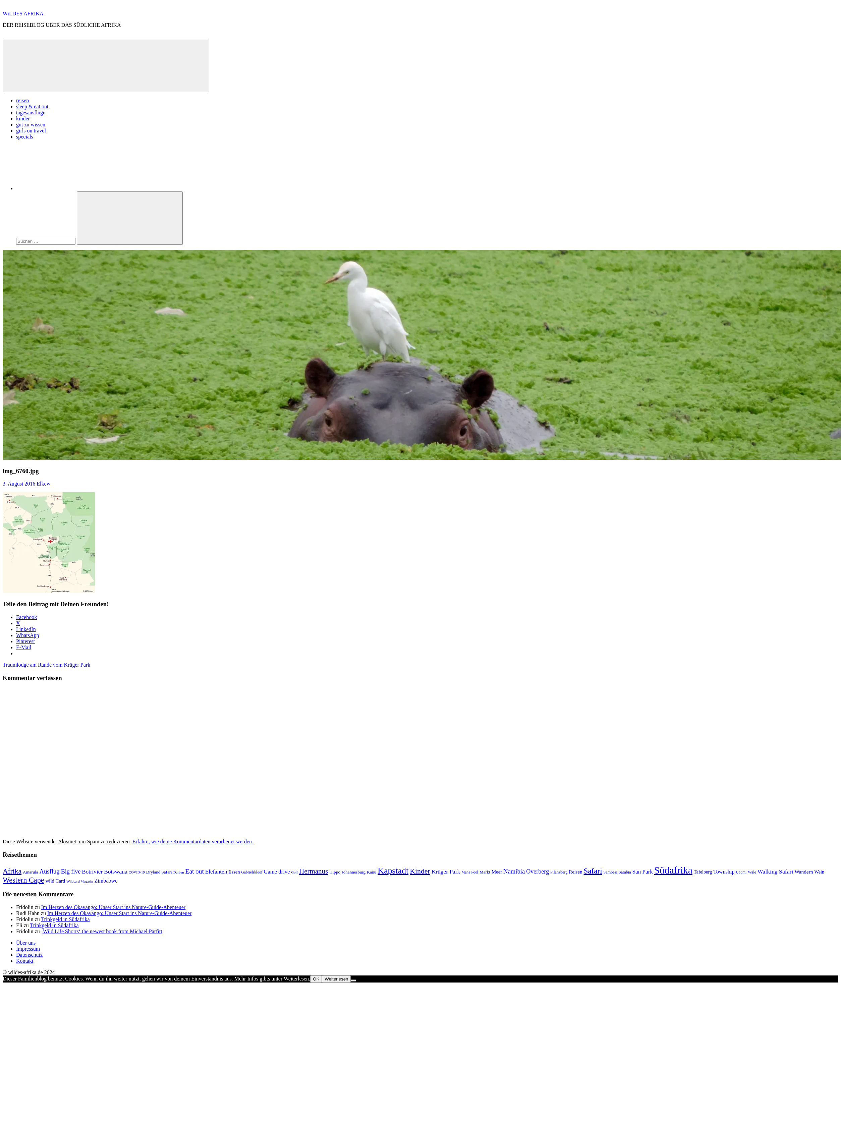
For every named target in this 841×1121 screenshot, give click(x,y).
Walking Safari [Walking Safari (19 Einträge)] (775, 871)
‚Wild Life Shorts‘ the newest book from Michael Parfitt (101, 931)
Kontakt (25, 961)
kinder (23, 118)
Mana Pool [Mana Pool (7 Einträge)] (469, 872)
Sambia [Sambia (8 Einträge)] (625, 872)
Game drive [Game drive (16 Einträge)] (277, 871)
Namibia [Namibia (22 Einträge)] (514, 871)
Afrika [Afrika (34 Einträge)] (12, 871)
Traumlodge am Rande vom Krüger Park (46, 665)
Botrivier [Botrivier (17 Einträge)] (92, 871)
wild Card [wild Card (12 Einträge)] (55, 881)
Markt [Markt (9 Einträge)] (485, 872)
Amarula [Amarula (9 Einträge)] (30, 872)
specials (24, 136)
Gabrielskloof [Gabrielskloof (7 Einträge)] (252, 872)
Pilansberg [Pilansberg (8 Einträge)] (558, 872)
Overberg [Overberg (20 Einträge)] (537, 871)
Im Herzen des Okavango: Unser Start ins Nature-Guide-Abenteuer (113, 907)
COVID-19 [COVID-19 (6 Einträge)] (137, 872)
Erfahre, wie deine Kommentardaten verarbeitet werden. (192, 841)
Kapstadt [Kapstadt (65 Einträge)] (393, 871)
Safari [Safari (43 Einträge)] (593, 870)
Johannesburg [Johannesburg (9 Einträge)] (354, 872)
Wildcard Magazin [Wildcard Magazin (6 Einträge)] (79, 881)
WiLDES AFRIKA (23, 13)
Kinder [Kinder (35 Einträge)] (420, 871)
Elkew (43, 484)
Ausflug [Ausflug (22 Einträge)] (50, 871)
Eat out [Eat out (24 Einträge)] (194, 871)
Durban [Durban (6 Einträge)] (178, 872)
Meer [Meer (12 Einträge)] (497, 872)
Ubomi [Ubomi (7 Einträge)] (741, 872)
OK (316, 979)
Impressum (28, 949)
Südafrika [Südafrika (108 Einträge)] (673, 870)
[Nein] (353, 980)
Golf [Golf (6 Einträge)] (294, 872)
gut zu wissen (30, 124)
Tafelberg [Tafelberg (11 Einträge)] (703, 872)
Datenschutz (29, 955)
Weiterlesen (336, 979)
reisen (22, 100)
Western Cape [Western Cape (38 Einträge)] (23, 880)
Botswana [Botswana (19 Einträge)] (115, 871)
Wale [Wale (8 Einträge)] (752, 872)
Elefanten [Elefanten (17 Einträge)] (216, 871)
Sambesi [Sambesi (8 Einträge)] (610, 872)
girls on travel (31, 130)
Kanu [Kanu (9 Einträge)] (371, 872)
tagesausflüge (30, 112)
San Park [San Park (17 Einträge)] (642, 871)
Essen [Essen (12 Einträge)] (234, 872)
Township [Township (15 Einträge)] (723, 872)
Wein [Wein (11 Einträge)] (819, 872)
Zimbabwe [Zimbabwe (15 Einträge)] (105, 881)
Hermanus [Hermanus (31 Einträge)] (313, 871)
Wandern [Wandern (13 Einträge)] (803, 872)
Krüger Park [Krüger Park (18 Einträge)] (446, 871)
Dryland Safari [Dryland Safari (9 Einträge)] (159, 872)
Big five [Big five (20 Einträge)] (71, 871)
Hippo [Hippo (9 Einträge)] (334, 872)
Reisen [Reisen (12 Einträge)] (575, 872)
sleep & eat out (32, 106)
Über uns (26, 943)
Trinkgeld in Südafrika (65, 919)
